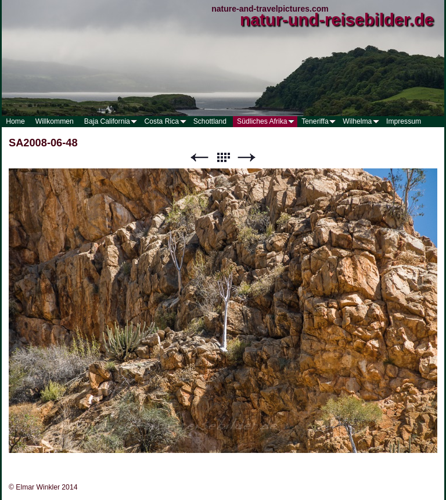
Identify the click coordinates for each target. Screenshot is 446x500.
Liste (223, 158)
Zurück (199, 158)
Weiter (247, 158)
